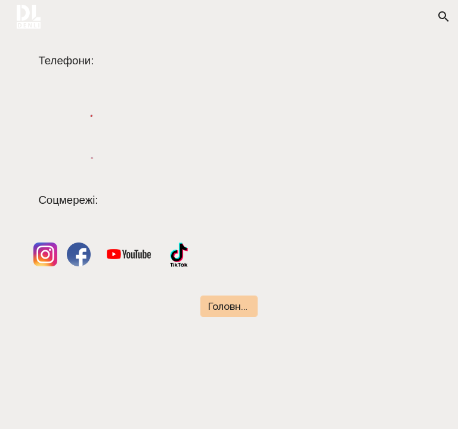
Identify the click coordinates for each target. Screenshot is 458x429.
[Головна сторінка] (228, 307)
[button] (443, 16)
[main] (228, 61)
